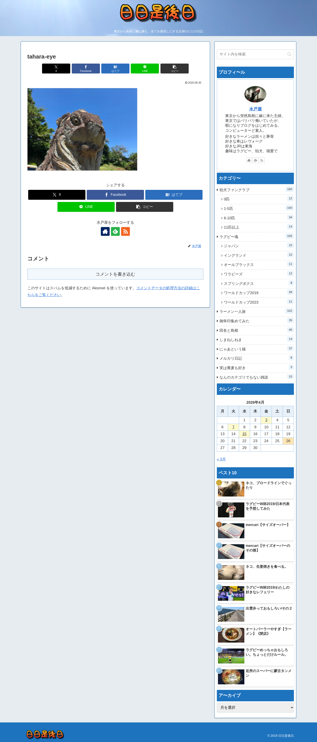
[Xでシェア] (56, 68)
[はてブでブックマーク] (115, 68)
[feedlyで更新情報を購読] (115, 231)
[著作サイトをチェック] (105, 231)
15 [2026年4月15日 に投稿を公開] (244, 434)
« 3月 (221, 459)
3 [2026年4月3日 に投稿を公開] (266, 420)
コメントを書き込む (115, 274)
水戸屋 (255, 109)
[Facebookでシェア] (86, 68)
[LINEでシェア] (145, 68)
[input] (255, 54)
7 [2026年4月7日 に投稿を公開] (233, 427)
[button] (174, 68)
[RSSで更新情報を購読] (125, 231)
